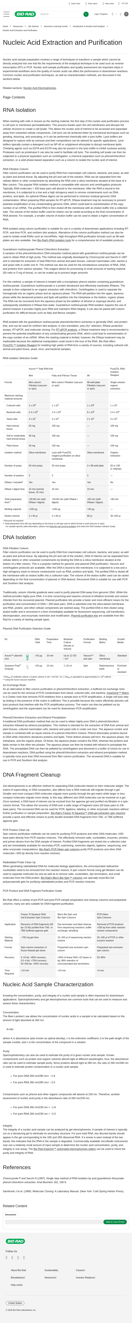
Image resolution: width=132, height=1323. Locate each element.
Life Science (33, 26)
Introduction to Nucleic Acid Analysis (89, 26)
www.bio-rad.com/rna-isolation (62, 526)
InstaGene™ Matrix (118, 693)
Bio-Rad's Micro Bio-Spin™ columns (61, 877)
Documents (10, 1214)
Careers (80, 1270)
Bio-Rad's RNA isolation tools (54, 240)
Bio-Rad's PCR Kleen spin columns (59, 849)
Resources (18, 26)
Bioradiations (17, 1277)
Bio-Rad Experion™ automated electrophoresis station (64, 1149)
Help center (17, 1285)
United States (15, 1303)
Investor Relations (85, 1277)
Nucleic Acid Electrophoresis (39, 88)
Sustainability (51, 1270)
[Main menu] (6, 14)
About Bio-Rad (18, 1270)
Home (5, 26)
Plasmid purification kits (84, 615)
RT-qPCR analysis (66, 329)
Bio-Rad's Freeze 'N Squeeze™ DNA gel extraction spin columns (88, 813)
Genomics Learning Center (56, 26)
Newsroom (50, 1277)
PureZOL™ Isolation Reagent (20, 345)
